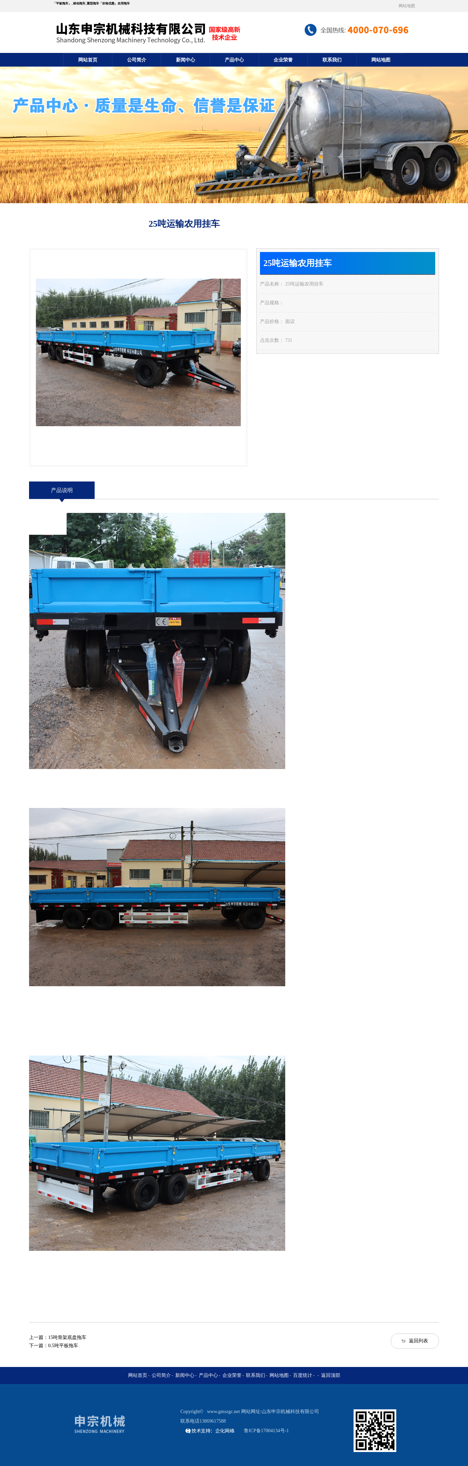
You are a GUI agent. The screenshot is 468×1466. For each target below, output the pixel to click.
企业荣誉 (283, 59)
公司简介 (136, 59)
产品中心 (234, 59)
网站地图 (407, 5)
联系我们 (332, 59)
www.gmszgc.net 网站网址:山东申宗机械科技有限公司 (263, 1411)
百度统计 (302, 1375)
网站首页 (87, 59)
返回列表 (418, 1340)
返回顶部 (330, 1375)
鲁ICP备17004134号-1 (266, 1430)
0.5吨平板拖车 (63, 1345)
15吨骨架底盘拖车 (67, 1337)
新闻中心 (185, 59)
